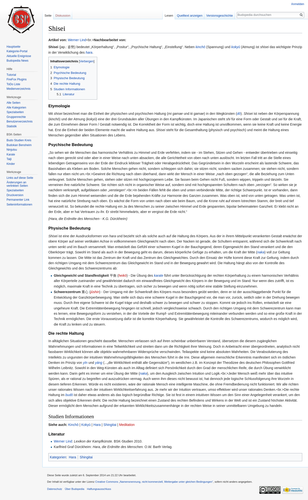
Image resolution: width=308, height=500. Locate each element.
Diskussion (62, 15)
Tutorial (11, 75)
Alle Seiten (13, 102)
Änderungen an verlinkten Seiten (17, 184)
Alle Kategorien (16, 107)
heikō (123, 275)
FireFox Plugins (16, 79)
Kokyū (86, 425)
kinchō (200, 47)
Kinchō (73, 425)
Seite (48, 15)
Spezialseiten (15, 112)
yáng (98, 363)
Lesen (169, 15)
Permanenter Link (17, 199)
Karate (10, 154)
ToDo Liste (13, 84)
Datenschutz (54, 488)
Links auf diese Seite (19, 177)
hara (89, 52)
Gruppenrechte (16, 117)
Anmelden (297, 4)
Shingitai (109, 425)
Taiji (9, 159)
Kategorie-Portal (16, 51)
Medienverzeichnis (18, 88)
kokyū (235, 47)
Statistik (11, 126)
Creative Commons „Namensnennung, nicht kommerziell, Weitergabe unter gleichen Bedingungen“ (154, 481)
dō (239, 113)
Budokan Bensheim (19, 145)
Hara (97, 425)
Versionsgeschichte (219, 15)
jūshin (94, 292)
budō (69, 395)
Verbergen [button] (87, 61)
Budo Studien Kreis (18, 140)
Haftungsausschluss (99, 488)
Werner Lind (77, 40)
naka (260, 252)
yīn (85, 363)
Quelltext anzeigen (189, 15)
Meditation (127, 425)
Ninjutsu (11, 149)
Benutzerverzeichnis (19, 121)
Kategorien (58, 457)
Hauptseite (13, 46)
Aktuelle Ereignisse (18, 56)
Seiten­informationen (19, 204)
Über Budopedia (74, 488)
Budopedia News (17, 60)
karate (158, 275)
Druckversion (14, 195)
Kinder (10, 164)
